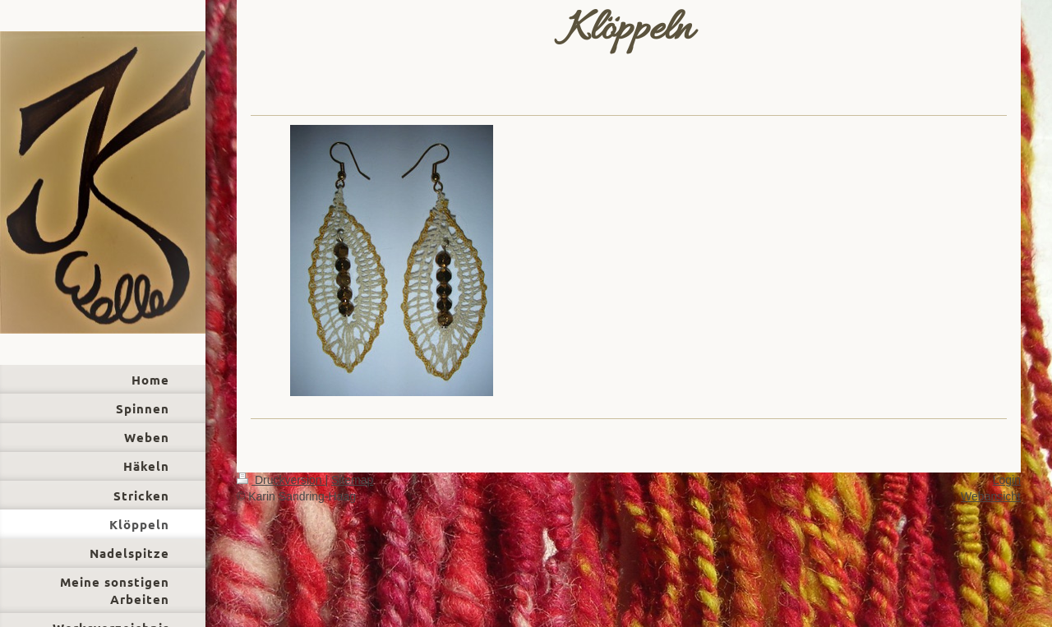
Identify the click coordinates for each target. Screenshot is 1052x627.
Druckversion (281, 479)
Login (1007, 479)
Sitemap (352, 479)
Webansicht (991, 496)
